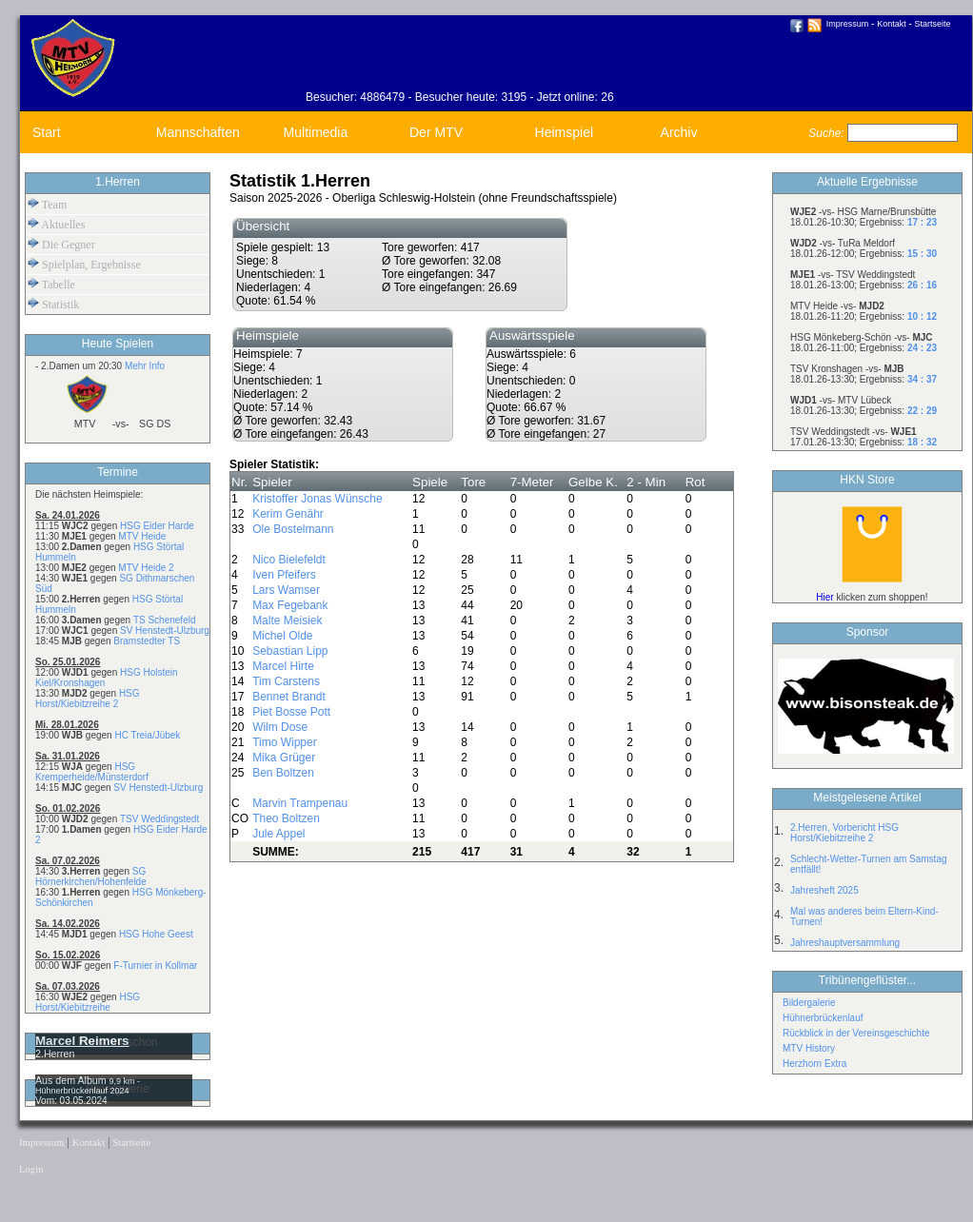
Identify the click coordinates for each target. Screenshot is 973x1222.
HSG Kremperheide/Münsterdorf (92, 771)
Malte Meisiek (287, 620)
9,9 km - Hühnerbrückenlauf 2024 (87, 1085)
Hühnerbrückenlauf (823, 1018)
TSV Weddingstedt (159, 819)
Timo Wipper (284, 742)
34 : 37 (922, 379)
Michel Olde (282, 635)
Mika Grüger (283, 757)
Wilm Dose (280, 727)
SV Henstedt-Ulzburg (164, 630)
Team (47, 204)
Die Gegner (61, 244)
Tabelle (51, 284)
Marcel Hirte (283, 666)
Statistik (53, 304)
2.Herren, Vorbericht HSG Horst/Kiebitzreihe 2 (844, 832)
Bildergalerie (809, 1002)
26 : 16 (922, 285)
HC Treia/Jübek (147, 735)
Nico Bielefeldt (289, 559)
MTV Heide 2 (145, 567)
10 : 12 (922, 316)
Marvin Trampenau (300, 803)
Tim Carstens (286, 681)
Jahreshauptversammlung (845, 942)
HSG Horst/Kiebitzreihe (87, 1002)
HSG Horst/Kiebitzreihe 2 (87, 698)
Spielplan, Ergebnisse (84, 264)
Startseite (933, 24)
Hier (824, 597)
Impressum (847, 24)
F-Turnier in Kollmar (155, 965)
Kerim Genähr (288, 514)
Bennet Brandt (289, 696)
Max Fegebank (290, 605)
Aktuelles (56, 224)
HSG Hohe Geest (156, 934)
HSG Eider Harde (157, 526)
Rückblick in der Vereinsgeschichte (856, 1033)
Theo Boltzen (286, 818)
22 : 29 (922, 410)
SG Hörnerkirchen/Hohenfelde (91, 876)
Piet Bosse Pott (291, 712)
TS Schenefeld (164, 620)
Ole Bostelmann (292, 529)
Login (31, 1169)
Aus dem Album (72, 1080)
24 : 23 (922, 348)
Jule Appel (278, 833)
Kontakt (891, 24)
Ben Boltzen (283, 772)
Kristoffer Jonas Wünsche (317, 498)
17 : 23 (922, 222)
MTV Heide (142, 536)
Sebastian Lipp (290, 651)
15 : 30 (922, 253)
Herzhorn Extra (814, 1063)
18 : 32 (922, 442)
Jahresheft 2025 (824, 890)
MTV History (809, 1048)
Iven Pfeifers (284, 574)
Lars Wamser (286, 590)
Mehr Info (145, 366)
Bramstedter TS (146, 641)
